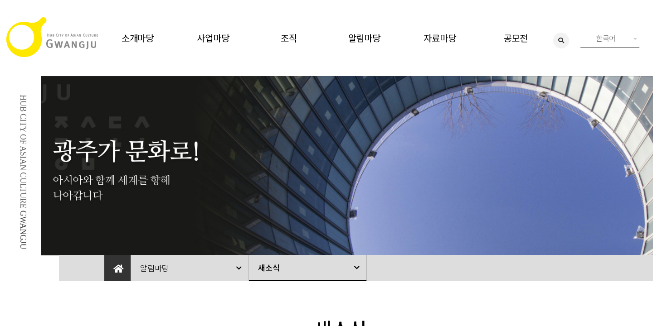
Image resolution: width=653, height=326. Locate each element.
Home (117, 268)
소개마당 (138, 37)
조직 (289, 37)
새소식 (269, 267)
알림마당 (364, 37)
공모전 (515, 37)
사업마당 (213, 37)
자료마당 (440, 37)
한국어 (616, 38)
